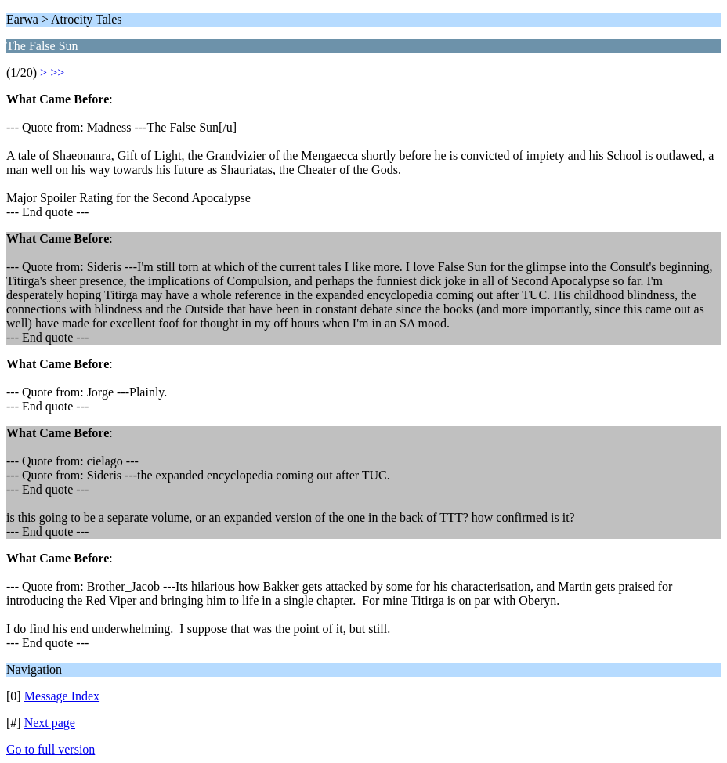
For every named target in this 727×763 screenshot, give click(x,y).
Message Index (61, 696)
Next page (49, 722)
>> (57, 72)
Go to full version (50, 749)
